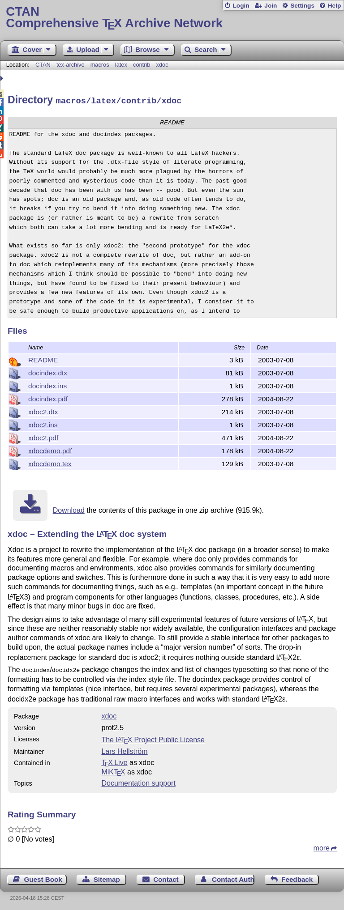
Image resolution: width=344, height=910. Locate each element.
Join (270, 5)
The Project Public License (153, 737)
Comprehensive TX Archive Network (172, 18)
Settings (302, 5)
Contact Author (233, 877)
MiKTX (113, 770)
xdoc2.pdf (43, 436)
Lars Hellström (124, 749)
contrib (141, 64)
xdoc (162, 64)
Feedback (297, 877)
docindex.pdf (48, 397)
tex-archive (70, 64)
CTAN (43, 64)
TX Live (114, 760)
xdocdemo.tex (50, 462)
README (43, 358)
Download (69, 509)
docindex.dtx (47, 371)
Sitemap (107, 877)
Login (240, 5)
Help (334, 5)
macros (99, 64)
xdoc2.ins (43, 423)
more (322, 846)
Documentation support (138, 781)
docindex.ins (47, 384)
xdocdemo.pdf (50, 449)
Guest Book (43, 877)
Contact (166, 877)
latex (121, 64)
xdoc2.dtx (43, 410)
